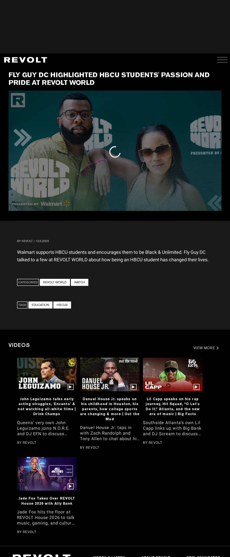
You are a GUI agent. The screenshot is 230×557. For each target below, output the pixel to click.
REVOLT (27, 241)
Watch (79, 282)
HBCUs (62, 305)
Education (40, 305)
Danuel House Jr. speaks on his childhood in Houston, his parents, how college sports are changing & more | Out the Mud (110, 409)
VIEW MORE (204, 348)
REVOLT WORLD (55, 282)
